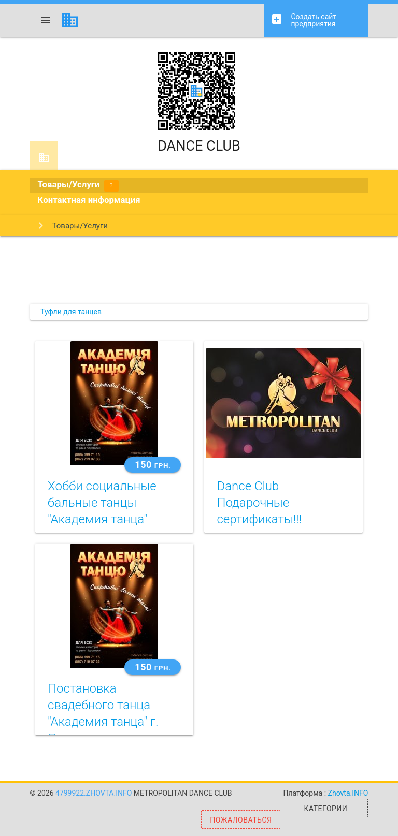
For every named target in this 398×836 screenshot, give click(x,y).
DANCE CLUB (199, 103)
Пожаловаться (241, 820)
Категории (326, 808)
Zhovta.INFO (348, 793)
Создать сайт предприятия (303, 20)
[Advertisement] (199, 269)
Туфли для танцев (71, 311)
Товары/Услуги (78, 185)
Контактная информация (89, 200)
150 (152, 464)
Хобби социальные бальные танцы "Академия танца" (102, 502)
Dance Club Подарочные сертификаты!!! (259, 502)
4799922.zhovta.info (94, 793)
